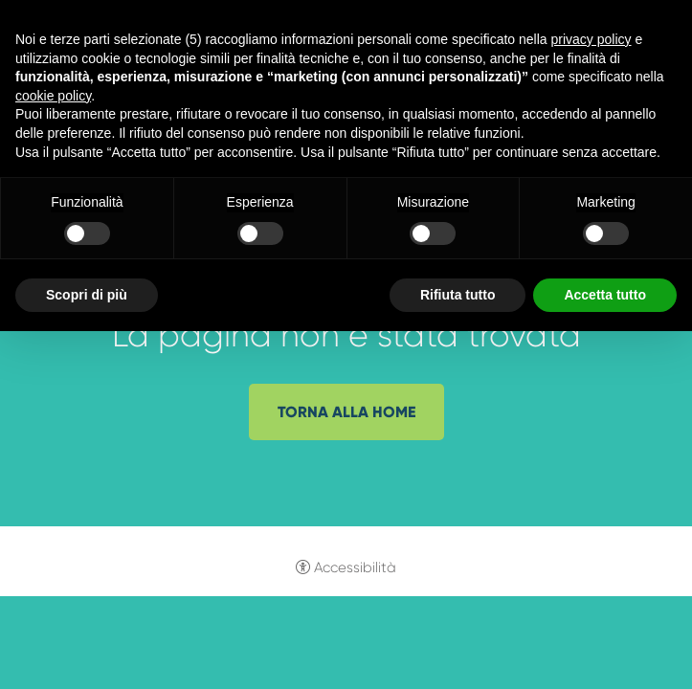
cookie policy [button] (53, 95)
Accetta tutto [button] (605, 294)
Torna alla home (346, 412)
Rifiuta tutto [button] (458, 294)
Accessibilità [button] (355, 567)
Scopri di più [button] (86, 294)
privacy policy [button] (591, 39)
